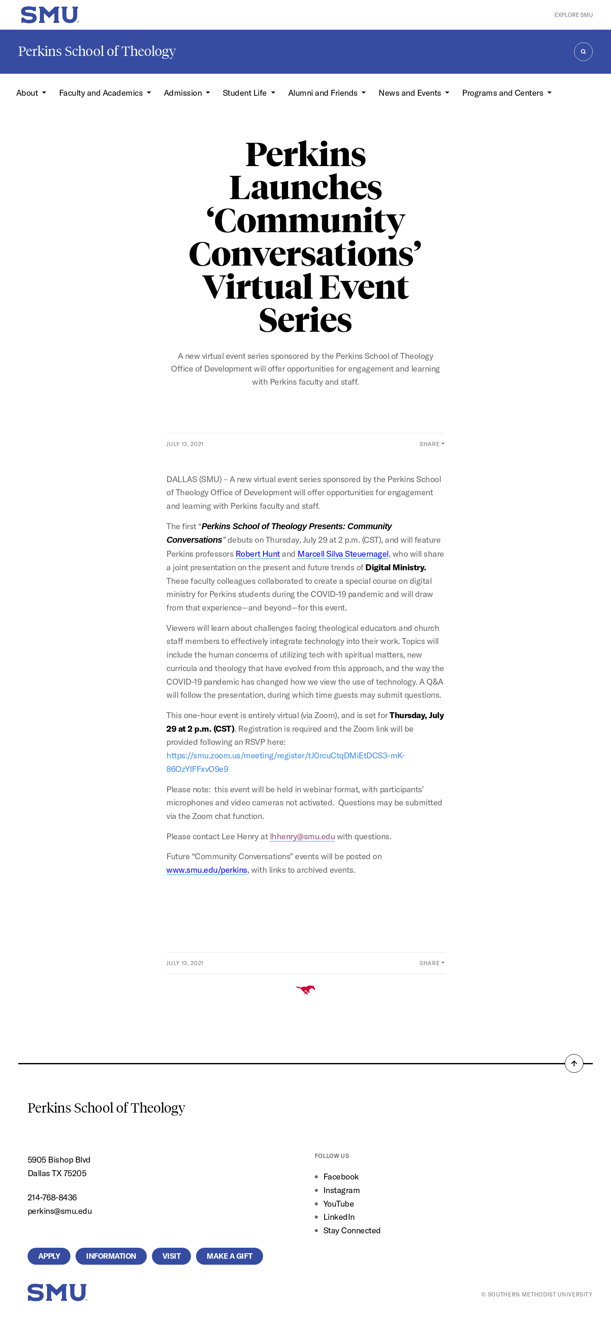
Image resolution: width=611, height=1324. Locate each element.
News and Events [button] (410, 92)
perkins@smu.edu (60, 1210)
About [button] (28, 92)
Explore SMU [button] (574, 14)
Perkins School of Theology (97, 51)
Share (430, 444)
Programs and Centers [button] (503, 92)
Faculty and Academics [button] (102, 92)
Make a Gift (229, 1256)
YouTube (338, 1203)
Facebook (341, 1176)
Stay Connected (352, 1230)
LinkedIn (339, 1216)
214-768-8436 (52, 1197)
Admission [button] (184, 92)
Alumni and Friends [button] (324, 92)
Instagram (341, 1190)
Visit (172, 1256)
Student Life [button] (246, 92)
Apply (49, 1256)
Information (111, 1256)
